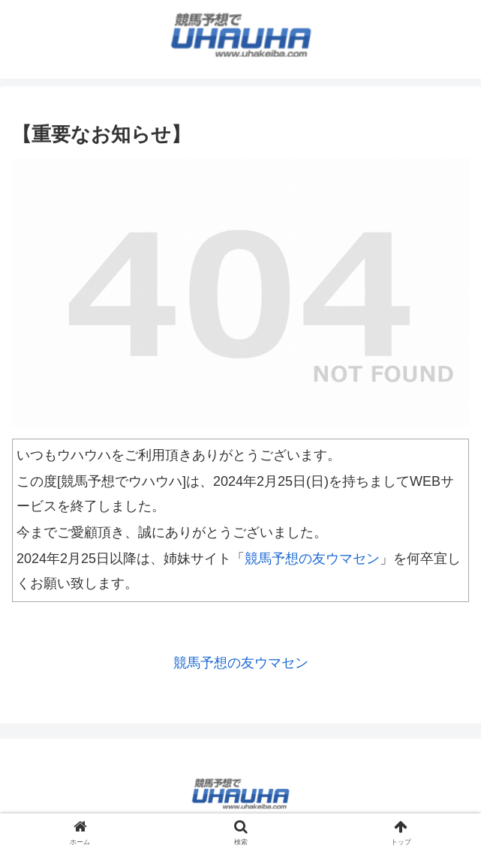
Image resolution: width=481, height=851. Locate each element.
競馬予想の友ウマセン (312, 558)
